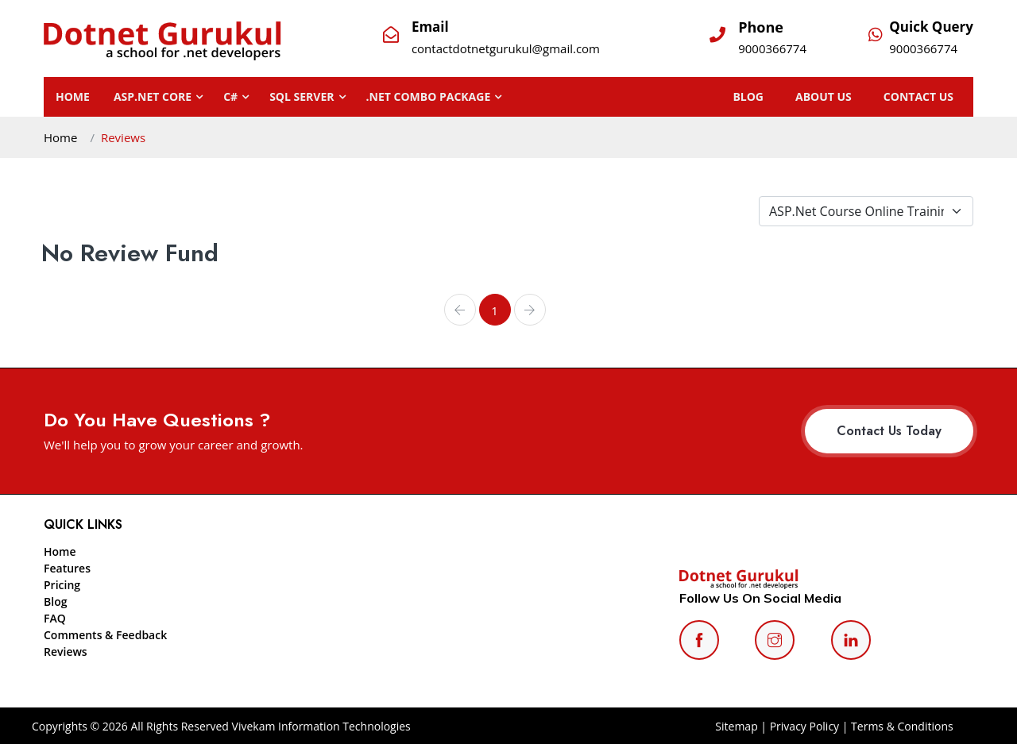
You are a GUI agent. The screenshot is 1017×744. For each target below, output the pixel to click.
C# (230, 96)
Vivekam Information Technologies (320, 726)
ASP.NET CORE (152, 96)
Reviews (65, 651)
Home (73, 96)
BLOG (771, 96)
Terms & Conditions (902, 726)
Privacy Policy (804, 726)
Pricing (62, 584)
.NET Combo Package (428, 96)
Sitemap (736, 726)
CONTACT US (926, 96)
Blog (55, 601)
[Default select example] (866, 211)
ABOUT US (839, 96)
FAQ (55, 618)
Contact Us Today (889, 431)
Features (67, 568)
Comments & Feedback (105, 634)
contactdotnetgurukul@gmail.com (506, 48)
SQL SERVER (301, 96)
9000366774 (772, 48)
